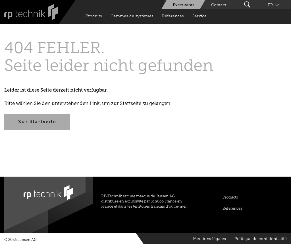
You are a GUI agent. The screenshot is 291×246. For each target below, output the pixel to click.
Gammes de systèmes (132, 16)
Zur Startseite (37, 121)
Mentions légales (209, 238)
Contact (218, 5)
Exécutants (183, 5)
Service (199, 16)
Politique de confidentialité (260, 238)
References (232, 208)
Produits (94, 16)
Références (173, 16)
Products (230, 197)
